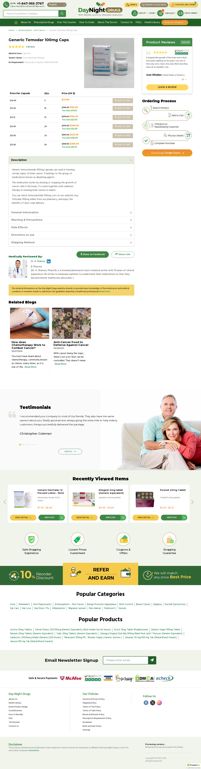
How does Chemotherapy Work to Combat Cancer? (28, 345)
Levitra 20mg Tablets (21, 630)
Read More (30, 367)
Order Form (165, 152)
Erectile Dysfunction (175, 604)
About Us (26, 22)
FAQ (11, 718)
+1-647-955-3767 (30, 3)
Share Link (122, 254)
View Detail (21, 517)
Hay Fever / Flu (41, 608)
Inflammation (58, 608)
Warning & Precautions (26, 219)
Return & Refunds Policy (93, 714)
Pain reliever (95, 608)
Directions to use (22, 234)
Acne (12, 604)
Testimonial (14, 722)
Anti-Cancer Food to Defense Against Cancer (71, 344)
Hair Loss (26, 608)
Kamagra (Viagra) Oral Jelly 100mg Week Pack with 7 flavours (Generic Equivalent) (141, 633)
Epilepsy (157, 604)
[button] (194, 766)
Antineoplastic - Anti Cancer (31, 30)
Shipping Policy (89, 703)
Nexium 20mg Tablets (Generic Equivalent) (31, 633)
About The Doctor (107, 22)
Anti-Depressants (42, 604)
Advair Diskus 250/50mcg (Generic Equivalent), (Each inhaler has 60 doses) (73, 630)
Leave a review (167, 87)
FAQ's (138, 22)
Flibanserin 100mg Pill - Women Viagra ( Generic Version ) (93, 637)
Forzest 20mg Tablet (173, 489)
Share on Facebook (93, 254)
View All (185, 42)
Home (11, 30)
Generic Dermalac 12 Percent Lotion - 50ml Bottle (51, 492)
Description (19, 159)
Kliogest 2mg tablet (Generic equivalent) (111, 491)
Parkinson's (110, 608)
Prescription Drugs (44, 22)
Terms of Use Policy (91, 707)
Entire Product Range (18, 707)
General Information (24, 212)
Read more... (105, 291)
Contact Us (127, 22)
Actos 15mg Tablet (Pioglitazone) (131, 630)
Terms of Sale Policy (92, 710)
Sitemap (86, 730)
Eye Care (14, 608)
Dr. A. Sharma (38, 261)
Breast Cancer (143, 604)
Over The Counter (66, 22)
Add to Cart (122, 100)
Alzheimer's (24, 604)
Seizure (122, 608)
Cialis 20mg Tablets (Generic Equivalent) (77, 633)
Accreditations (15, 710)
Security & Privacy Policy (94, 699)
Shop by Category (173, 22)
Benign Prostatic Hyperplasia (101, 604)
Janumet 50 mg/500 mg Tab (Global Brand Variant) (151, 637)
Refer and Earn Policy (92, 726)
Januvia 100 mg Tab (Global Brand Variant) (31, 641)
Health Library (152, 22)
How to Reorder (16, 714)
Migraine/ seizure (77, 608)
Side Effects (19, 227)
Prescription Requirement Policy (97, 718)
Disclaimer (87, 722)
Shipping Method (23, 242)
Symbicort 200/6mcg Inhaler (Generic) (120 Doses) (35, 637)
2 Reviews (30, 47)
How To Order (87, 22)
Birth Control (126, 604)
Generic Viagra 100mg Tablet (165, 630)
